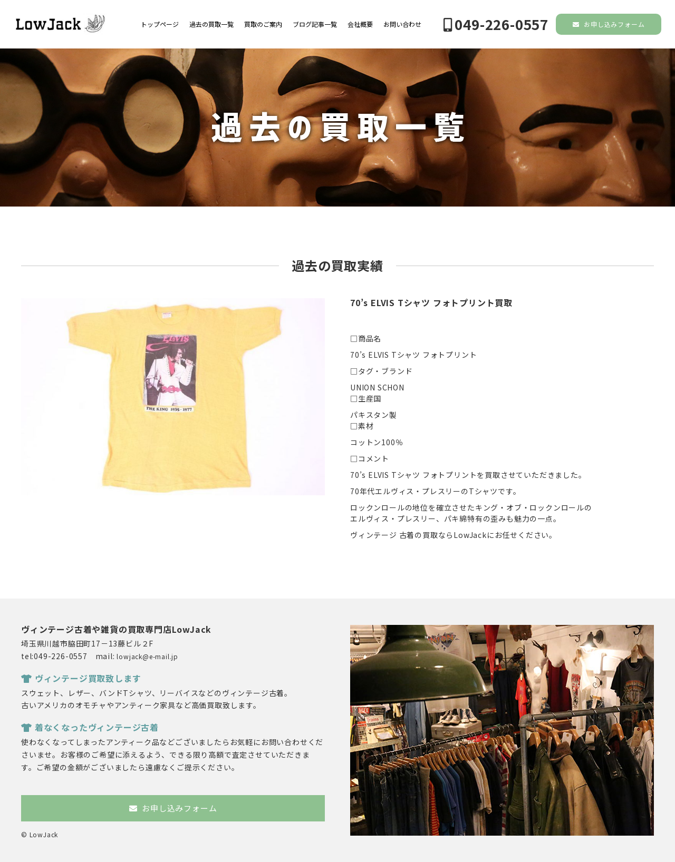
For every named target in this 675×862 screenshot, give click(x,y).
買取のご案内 (263, 24)
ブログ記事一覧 (315, 24)
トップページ (160, 24)
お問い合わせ (402, 24)
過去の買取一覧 (211, 24)
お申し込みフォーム (609, 23)
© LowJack (39, 834)
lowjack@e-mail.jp (147, 656)
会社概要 (360, 24)
